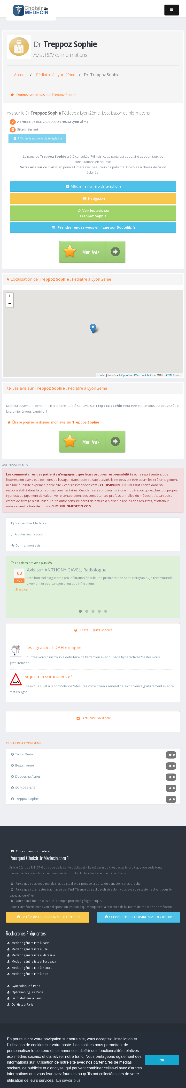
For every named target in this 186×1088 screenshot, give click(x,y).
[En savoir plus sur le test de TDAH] (16, 650)
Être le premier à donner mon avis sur (53, 422)
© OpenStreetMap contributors (137, 375)
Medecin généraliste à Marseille (31, 955)
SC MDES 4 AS (23, 787)
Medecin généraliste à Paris (28, 943)
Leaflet (101, 375)
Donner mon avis (26, 545)
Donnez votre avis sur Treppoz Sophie (43, 94)
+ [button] (9, 296)
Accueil (20, 74)
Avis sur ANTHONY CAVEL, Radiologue (67, 570)
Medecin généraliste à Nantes (29, 968)
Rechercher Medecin (28, 523)
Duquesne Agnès (26, 776)
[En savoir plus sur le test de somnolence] (16, 679)
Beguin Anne (22, 765)
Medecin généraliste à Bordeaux (31, 961)
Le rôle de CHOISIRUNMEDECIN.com (48, 916)
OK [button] (162, 1060)
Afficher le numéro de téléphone (34, 138)
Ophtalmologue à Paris (25, 992)
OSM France (173, 375)
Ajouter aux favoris (27, 534)
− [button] (9, 303)
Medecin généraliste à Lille (27, 949)
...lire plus (22, 589)
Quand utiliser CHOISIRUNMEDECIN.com (139, 916)
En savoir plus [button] (68, 1080)
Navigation (94, 198)
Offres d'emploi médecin (31, 851)
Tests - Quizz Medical (93, 630)
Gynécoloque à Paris (23, 986)
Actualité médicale (94, 718)
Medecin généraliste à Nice (27, 974)
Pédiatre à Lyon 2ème (55, 74)
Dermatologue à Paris (24, 998)
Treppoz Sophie (25, 798)
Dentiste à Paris (20, 1004)
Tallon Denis (22, 754)
